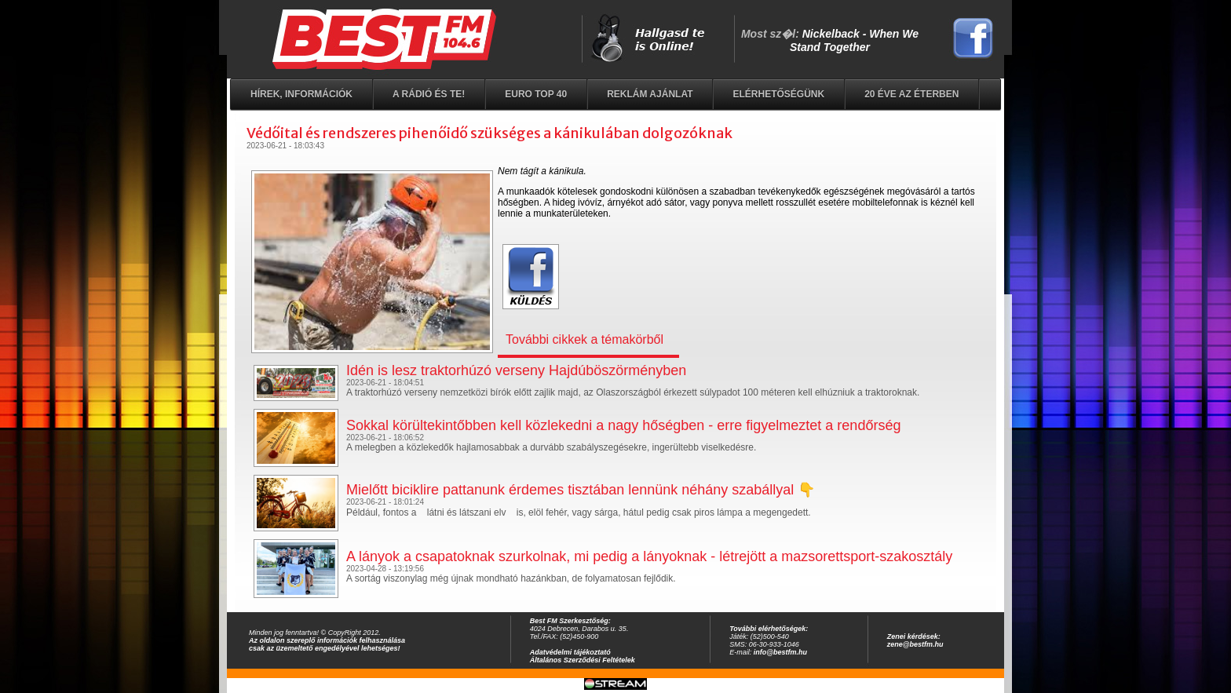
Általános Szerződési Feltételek (582, 660)
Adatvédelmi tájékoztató (570, 652)
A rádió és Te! (429, 94)
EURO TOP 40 (536, 94)
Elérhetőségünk (778, 94)
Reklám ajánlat (649, 94)
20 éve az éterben (911, 94)
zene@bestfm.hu (915, 644)
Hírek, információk (301, 94)
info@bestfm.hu (780, 652)
